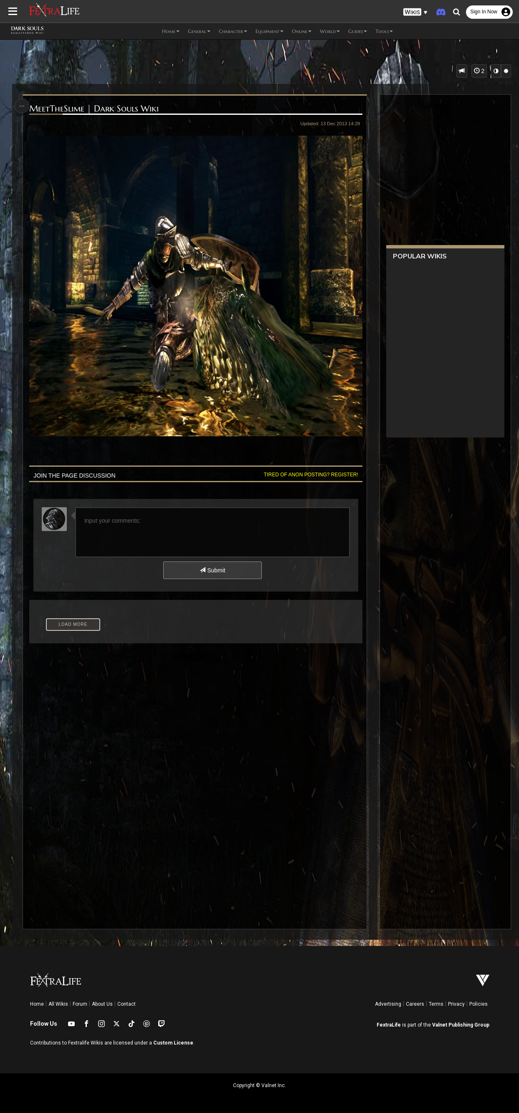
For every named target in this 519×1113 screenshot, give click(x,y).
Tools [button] (384, 31)
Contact (126, 1004)
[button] (415, 12)
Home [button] (171, 31)
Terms (436, 1004)
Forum (80, 1004)
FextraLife (389, 1025)
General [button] (199, 31)
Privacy (456, 1004)
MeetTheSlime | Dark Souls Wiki (94, 109)
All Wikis (58, 1004)
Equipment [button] (270, 31)
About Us (102, 1004)
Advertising (388, 1004)
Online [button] (301, 31)
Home (37, 1004)
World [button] (330, 31)
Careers (415, 1004)
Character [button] (233, 31)
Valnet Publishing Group (460, 1025)
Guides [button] (357, 31)
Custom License (173, 1043)
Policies (478, 1004)
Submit (212, 570)
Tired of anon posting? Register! (311, 475)
